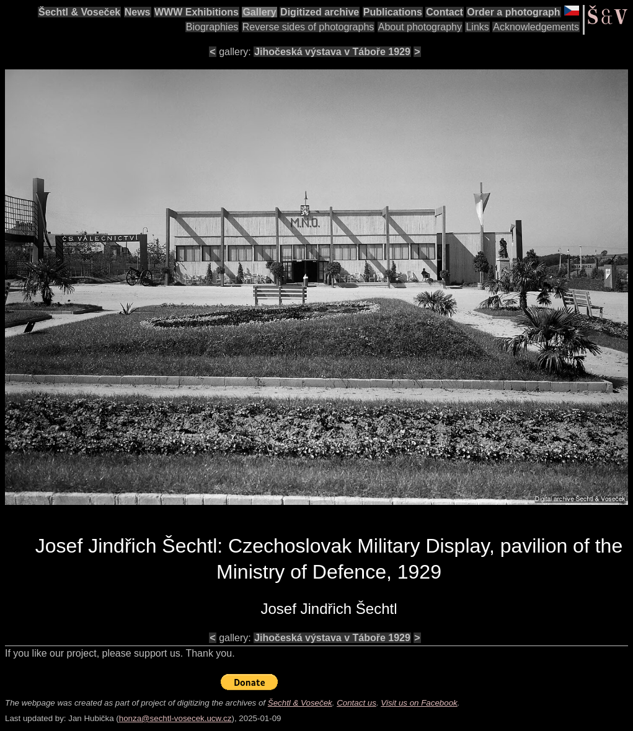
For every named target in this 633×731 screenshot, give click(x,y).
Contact (444, 12)
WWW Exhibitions (196, 12)
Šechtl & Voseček (79, 12)
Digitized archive (319, 12)
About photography (420, 27)
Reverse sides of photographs (308, 27)
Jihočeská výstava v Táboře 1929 (332, 51)
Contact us (356, 702)
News (138, 12)
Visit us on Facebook (419, 702)
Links (477, 27)
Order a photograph (513, 12)
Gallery (259, 12)
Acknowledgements (536, 27)
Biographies (212, 27)
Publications (392, 12)
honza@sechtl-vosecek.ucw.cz (175, 718)
